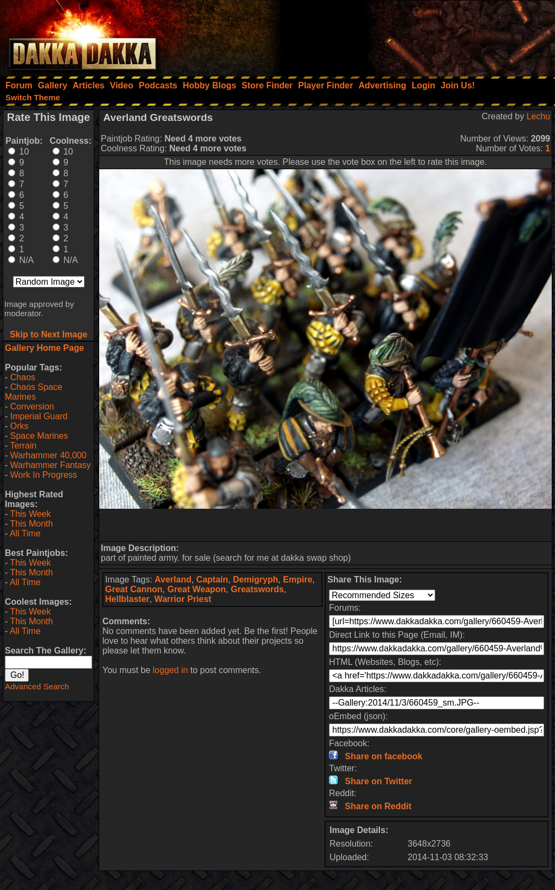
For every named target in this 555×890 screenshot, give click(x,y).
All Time (25, 533)
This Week (30, 513)
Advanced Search (37, 686)
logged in (170, 670)
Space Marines (39, 435)
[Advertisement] (409, 35)
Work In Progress (43, 474)
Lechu (538, 116)
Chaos (22, 377)
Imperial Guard (39, 416)
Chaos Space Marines (33, 391)
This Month (31, 523)
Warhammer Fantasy (50, 465)
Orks (19, 426)
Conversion (32, 406)
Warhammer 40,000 (48, 455)
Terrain (23, 445)
